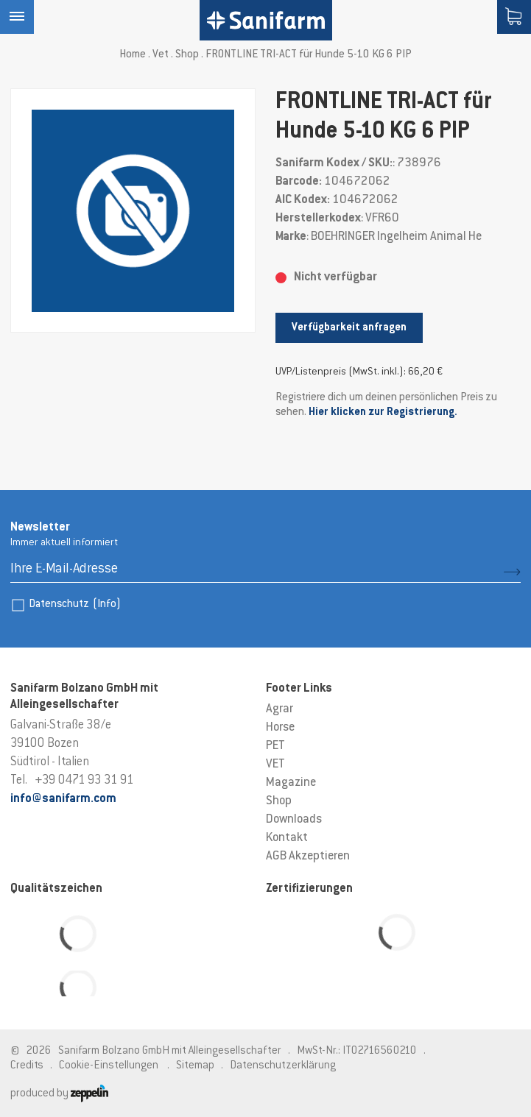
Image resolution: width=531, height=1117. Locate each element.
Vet (160, 54)
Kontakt (287, 838)
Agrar (279, 709)
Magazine (291, 783)
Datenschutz (75, 604)
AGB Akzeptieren (308, 856)
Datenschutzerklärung (283, 1065)
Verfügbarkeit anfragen (349, 327)
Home (132, 54)
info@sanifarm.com (63, 799)
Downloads (294, 820)
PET (275, 746)
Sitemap (195, 1065)
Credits (26, 1065)
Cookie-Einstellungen (108, 1065)
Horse (280, 728)
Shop (187, 54)
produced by (59, 1093)
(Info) (107, 604)
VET (275, 764)
